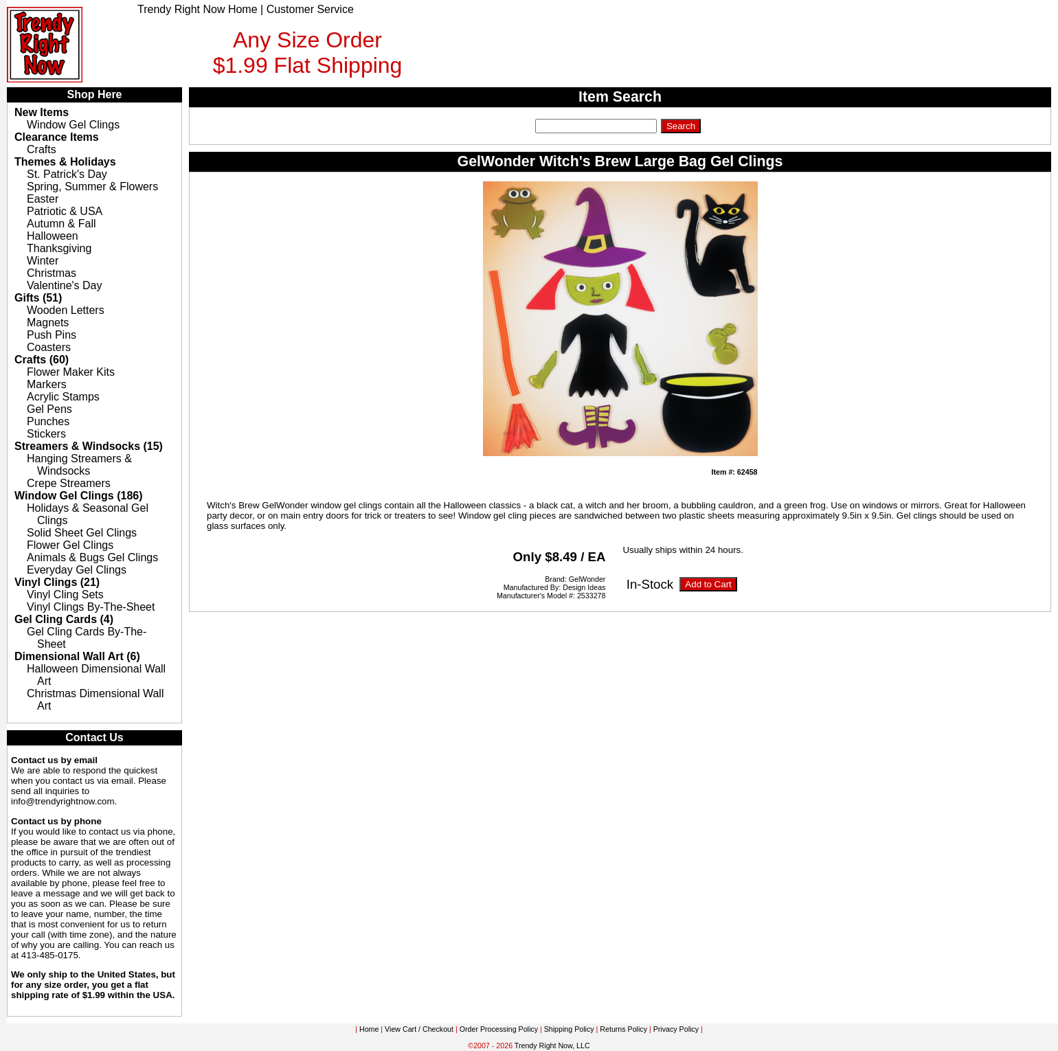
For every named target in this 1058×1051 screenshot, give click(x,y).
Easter (42, 199)
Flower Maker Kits (71, 372)
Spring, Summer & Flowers (92, 186)
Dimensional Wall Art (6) (77, 656)
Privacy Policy (676, 1029)
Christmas (51, 273)
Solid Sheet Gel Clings (82, 533)
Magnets (48, 322)
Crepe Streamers (69, 483)
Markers (47, 384)
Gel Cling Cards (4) (63, 619)
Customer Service (310, 9)
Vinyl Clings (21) (57, 582)
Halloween (52, 236)
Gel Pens (49, 409)
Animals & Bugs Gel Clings (92, 557)
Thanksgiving (59, 248)
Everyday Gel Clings (76, 570)
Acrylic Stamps (63, 397)
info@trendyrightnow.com (63, 801)
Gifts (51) (38, 298)
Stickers (46, 434)
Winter (42, 261)
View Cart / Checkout (419, 1029)
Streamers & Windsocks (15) (88, 446)
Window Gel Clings (73, 125)
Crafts (41, 149)
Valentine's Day (64, 285)
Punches (48, 421)
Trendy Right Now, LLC (552, 1045)
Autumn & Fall (61, 223)
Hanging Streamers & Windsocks (79, 465)
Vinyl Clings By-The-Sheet (91, 607)
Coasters (49, 347)
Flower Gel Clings (70, 545)
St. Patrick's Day (67, 174)
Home (369, 1029)
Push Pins (51, 335)
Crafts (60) (41, 359)
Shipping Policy (569, 1029)
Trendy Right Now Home (197, 9)
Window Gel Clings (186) (78, 495)
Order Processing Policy (499, 1029)
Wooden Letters (65, 310)
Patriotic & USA (64, 211)
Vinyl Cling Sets (65, 594)
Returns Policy (623, 1029)
